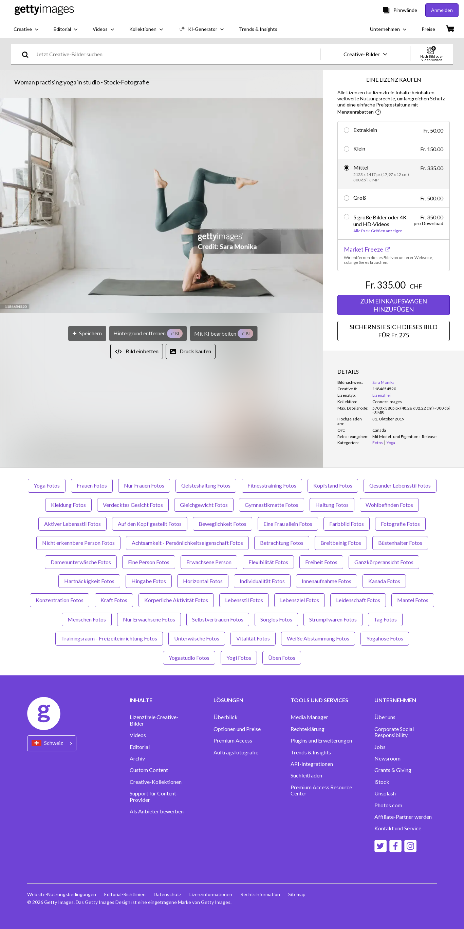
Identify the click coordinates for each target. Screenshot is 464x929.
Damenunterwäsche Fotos (81, 562)
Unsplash (385, 793)
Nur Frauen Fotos (144, 485)
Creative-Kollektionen (156, 782)
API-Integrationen (312, 764)
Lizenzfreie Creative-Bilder (154, 720)
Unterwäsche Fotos (196, 638)
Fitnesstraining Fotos (271, 485)
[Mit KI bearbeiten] (224, 333)
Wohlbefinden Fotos (389, 504)
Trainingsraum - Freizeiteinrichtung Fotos (109, 638)
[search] (28, 54)
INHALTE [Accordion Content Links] (141, 700)
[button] (161, 206)
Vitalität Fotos (253, 638)
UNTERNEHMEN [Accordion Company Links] (395, 700)
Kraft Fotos (113, 600)
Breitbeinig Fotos (340, 542)
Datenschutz (167, 894)
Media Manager (309, 717)
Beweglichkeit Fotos (222, 523)
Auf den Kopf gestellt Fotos (150, 523)
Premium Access (233, 740)
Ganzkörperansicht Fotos (383, 562)
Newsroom (387, 758)
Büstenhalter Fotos (400, 542)
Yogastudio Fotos (189, 657)
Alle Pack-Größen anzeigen (378, 231)
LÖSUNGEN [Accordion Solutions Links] (228, 700)
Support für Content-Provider (154, 796)
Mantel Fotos (412, 600)
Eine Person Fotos (148, 562)
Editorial (140, 747)
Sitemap (296, 894)
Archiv (137, 758)
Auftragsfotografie (236, 752)
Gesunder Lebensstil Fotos (400, 485)
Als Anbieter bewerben (157, 811)
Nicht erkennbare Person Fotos (78, 542)
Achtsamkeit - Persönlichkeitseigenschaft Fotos (187, 542)
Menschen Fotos (87, 619)
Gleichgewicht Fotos (204, 504)
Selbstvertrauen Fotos (217, 619)
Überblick (226, 717)
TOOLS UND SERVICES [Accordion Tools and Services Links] (319, 700)
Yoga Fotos (47, 485)
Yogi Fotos (238, 657)
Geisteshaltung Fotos (205, 485)
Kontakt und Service (397, 828)
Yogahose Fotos (384, 638)
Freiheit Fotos (321, 562)
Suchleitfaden (306, 775)
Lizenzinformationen (210, 894)
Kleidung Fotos (68, 504)
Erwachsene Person (208, 562)
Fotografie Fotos (400, 523)
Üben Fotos (281, 657)
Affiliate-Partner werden (403, 817)
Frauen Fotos (92, 485)
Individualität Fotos (262, 581)
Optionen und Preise (237, 729)
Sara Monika (383, 382)
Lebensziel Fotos (299, 600)
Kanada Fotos (384, 581)
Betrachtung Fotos (281, 542)
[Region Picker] (51, 743)
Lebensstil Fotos (244, 600)
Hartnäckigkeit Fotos (89, 581)
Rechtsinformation (260, 894)
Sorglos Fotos (276, 619)
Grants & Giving (392, 770)
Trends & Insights (311, 752)
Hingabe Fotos (148, 581)
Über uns (384, 717)
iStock (381, 782)
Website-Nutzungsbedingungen (61, 894)
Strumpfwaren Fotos (333, 619)
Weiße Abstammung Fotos (318, 638)
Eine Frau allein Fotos (287, 523)
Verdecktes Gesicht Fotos (133, 504)
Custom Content (149, 770)
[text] (177, 54)
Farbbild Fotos (346, 523)
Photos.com (388, 805)
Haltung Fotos (332, 504)
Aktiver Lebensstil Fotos (72, 523)
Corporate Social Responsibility (394, 732)
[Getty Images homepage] (44, 10)
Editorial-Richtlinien (125, 894)
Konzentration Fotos (59, 600)
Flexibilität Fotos (268, 562)
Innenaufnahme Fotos (326, 581)
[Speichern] (87, 333)
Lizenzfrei (381, 395)
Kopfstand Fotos (332, 485)
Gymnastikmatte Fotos (271, 504)
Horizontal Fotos (203, 581)
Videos (138, 735)
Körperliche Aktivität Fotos (176, 600)
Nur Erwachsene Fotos (149, 619)
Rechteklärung (307, 729)
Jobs (380, 747)
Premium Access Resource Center (321, 790)
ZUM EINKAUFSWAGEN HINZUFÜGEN (393, 305)
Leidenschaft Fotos (358, 600)
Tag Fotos (385, 619)
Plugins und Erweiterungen (321, 740)
